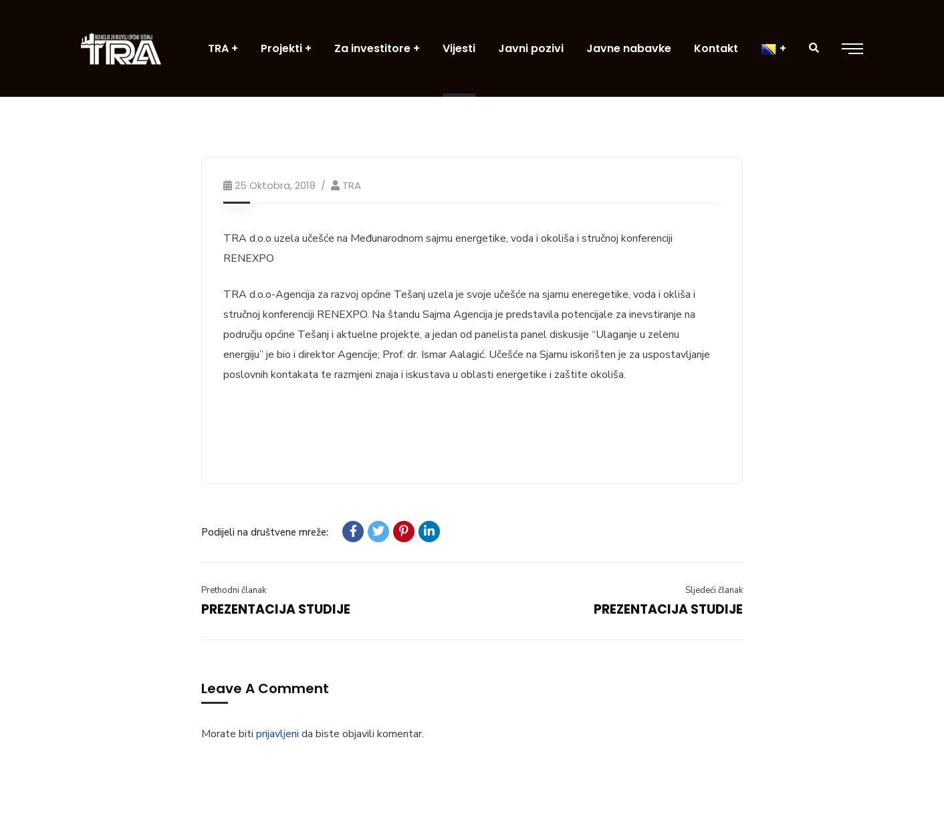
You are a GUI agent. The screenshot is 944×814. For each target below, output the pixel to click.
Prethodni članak (233, 590)
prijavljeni (277, 734)
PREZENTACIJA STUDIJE (275, 609)
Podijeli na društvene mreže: (264, 532)
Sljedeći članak (714, 590)
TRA (351, 185)
